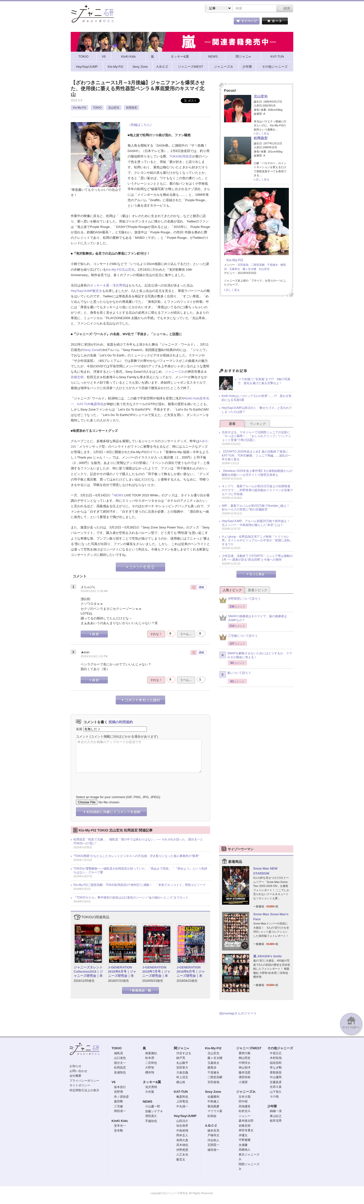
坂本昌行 (120, 1087)
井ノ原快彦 (121, 1096)
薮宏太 (97, 291)
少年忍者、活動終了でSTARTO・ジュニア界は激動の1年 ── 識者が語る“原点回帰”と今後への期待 (257, 558)
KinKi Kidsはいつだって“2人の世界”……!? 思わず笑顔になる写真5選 (257, 398)
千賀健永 (272, 264)
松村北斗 (244, 1111)
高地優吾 (244, 1106)
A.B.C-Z (211, 1125)
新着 (232, 424)
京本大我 (244, 1096)
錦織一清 (276, 1111)
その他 (274, 1096)
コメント (82, 736)
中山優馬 (276, 1077)
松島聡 (211, 1116)
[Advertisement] (256, 334)
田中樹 (243, 1101)
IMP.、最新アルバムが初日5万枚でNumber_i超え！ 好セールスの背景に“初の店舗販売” (257, 507)
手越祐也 (151, 1121)
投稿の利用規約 (121, 722)
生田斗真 (276, 1087)
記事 (162, 22)
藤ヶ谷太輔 (249, 268)
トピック (189, 22)
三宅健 (118, 1106)
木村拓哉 (276, 1058)
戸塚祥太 (213, 1135)
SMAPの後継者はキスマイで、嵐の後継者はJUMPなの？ (253, 618)
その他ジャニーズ (280, 1048)
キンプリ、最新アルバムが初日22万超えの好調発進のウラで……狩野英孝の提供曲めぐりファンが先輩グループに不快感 (257, 490)
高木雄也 (182, 1145)
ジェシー (244, 1116)
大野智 (149, 1067)
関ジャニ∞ (181, 1048)
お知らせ (75, 1066)
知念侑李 (182, 1125)
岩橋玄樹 (77, 377)
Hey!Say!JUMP (81, 291)
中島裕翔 (182, 1130)
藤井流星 (244, 1072)
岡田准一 (120, 1111)
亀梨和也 (97, 404)
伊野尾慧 (182, 1150)
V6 (113, 1082)
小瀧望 (243, 1082)
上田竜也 (182, 1101)
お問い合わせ (78, 1071)
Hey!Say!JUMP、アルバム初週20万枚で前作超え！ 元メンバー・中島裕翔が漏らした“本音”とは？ (257, 523)
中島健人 (213, 1101)
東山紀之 (276, 1116)
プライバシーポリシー (84, 1080)
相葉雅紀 (151, 1053)
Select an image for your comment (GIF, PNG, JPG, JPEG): (118, 797)
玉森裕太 (234, 268)
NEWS (118, 495)
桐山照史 (244, 1058)
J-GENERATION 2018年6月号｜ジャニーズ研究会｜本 (191, 971)
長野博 (118, 1092)
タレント (216, 22)
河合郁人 (213, 1140)
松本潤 (149, 1058)
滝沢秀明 (119, 285)
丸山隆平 (182, 1063)
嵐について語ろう (235, 674)
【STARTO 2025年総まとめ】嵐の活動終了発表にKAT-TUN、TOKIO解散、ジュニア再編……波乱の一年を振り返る (256, 455)
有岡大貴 (182, 1140)
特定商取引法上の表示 (84, 1090)
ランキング (258, 424)
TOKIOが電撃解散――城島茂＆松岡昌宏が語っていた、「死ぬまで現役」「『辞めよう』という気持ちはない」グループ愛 (140, 870)
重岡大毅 (244, 1053)
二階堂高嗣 (258, 264)
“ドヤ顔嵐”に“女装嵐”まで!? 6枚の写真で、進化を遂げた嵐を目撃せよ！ (264, 381)
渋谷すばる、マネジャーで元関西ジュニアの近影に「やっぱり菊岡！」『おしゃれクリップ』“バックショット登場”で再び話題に (256, 436)
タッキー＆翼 (99, 285)
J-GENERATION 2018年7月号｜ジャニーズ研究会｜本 (156, 971)
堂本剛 (118, 1130)
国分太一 (120, 1063)
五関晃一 (213, 1145)
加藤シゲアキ (154, 1111)
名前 (79, 729)
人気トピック (232, 590)
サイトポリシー (79, 1085)
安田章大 (182, 1067)
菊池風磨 (213, 1106)
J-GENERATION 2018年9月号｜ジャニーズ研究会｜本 (122, 971)
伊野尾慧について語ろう (240, 600)
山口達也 (120, 1058)
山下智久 (276, 1092)
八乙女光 (182, 1154)
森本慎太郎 (246, 1120)
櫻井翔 (149, 1072)
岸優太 (243, 1135)
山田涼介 (182, 1121)
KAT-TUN (84, 404)
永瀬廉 (243, 1145)
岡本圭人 (182, 1135)
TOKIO (97, 107)
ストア (135, 22)
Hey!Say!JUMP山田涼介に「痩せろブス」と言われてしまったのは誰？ (257, 410)
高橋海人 (244, 1149)
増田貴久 (151, 1116)
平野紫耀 (244, 1140)
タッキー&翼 (152, 1082)
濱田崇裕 (244, 1077)
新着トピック (257, 590)
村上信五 (182, 1077)
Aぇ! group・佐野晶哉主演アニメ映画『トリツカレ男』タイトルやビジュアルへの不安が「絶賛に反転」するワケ (257, 540)
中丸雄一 (182, 1106)
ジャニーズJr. (174, 371)
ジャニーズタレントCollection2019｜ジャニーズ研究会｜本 (88, 971)
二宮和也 (151, 1063)
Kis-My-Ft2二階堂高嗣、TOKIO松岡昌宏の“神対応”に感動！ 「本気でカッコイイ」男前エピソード (139, 885)
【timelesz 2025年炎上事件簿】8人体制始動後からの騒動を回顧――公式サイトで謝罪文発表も (257, 473)
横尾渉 (211, 1067)
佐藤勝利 (213, 1096)
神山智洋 (244, 1067)
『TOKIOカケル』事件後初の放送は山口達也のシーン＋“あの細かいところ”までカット (130, 897)
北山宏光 (113, 107)
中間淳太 (244, 1063)
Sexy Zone (91, 350)
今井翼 (149, 1092)
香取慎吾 (276, 1072)
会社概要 (75, 1075)
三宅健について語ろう (238, 637)
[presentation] (113, 780)
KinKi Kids (192, 398)
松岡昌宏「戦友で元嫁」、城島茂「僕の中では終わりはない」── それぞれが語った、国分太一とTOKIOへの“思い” (138, 841)
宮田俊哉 (243, 264)
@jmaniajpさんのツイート (238, 1013)
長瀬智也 (120, 1072)
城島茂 (118, 1053)
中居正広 (276, 1053)
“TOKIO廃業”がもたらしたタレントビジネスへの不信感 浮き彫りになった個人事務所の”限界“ (136, 856)
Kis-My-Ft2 (79, 107)
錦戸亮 (180, 1058)
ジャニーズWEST (249, 1048)
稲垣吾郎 (276, 1063)
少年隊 (272, 1106)
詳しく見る (262, 133)
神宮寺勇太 (246, 1130)
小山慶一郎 (152, 1106)
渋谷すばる (183, 1053)
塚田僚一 (213, 1150)
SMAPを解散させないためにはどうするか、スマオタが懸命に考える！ (255, 655)
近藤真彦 (276, 1082)
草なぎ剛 (276, 1067)
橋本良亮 (213, 1130)
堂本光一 (120, 1125)
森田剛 (118, 1101)
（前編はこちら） (140, 125)
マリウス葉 (214, 1111)
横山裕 (180, 1082)
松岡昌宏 (131, 107)
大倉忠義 (182, 1072)
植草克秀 (276, 1120)
